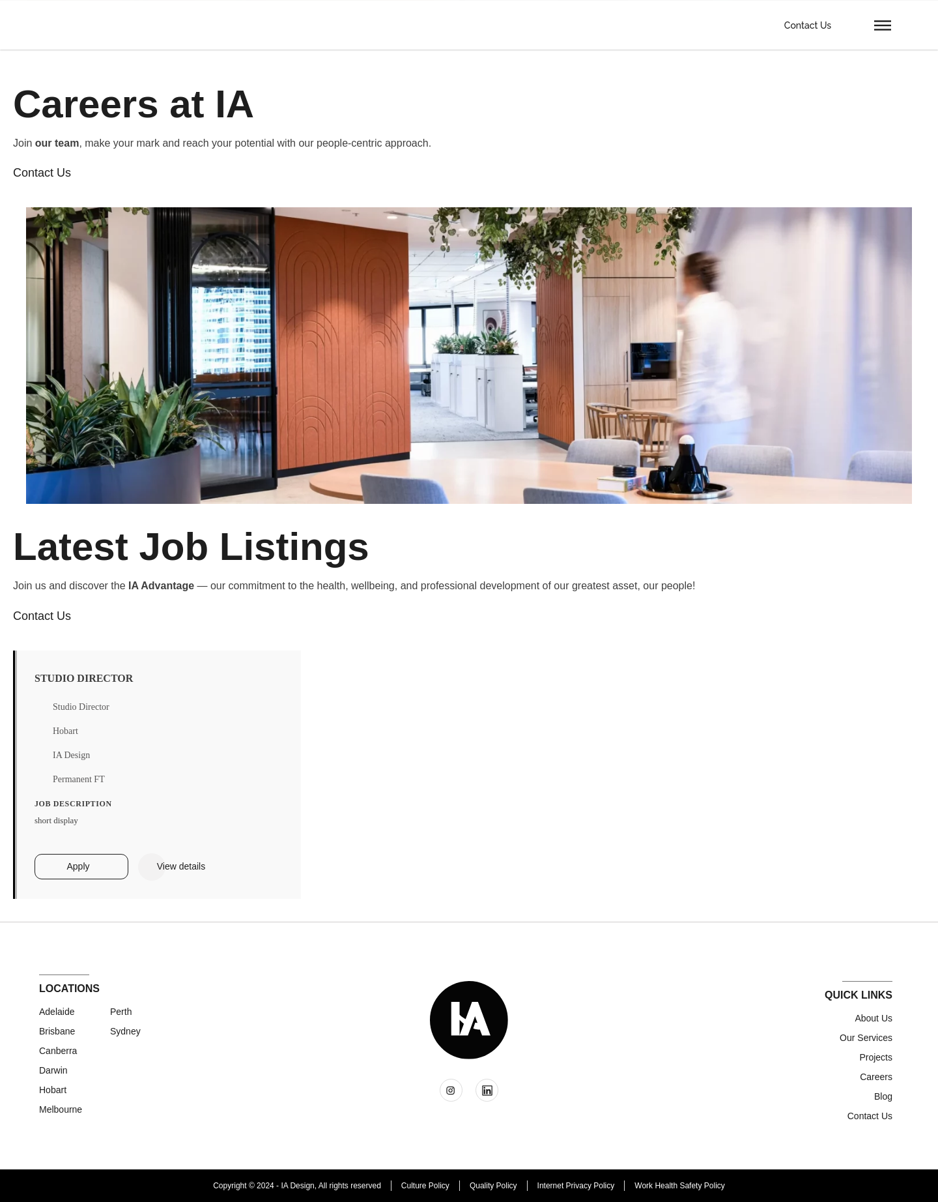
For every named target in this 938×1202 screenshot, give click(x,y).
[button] (882, 25)
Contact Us (807, 25)
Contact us (869, 1116)
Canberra (58, 1051)
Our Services (866, 1038)
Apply (77, 866)
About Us (873, 1018)
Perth (121, 1011)
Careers (876, 1077)
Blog (883, 1096)
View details (181, 866)
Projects (875, 1057)
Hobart (52, 1090)
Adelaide (57, 1011)
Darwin (53, 1070)
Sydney (125, 1031)
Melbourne (60, 1109)
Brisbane (57, 1031)
